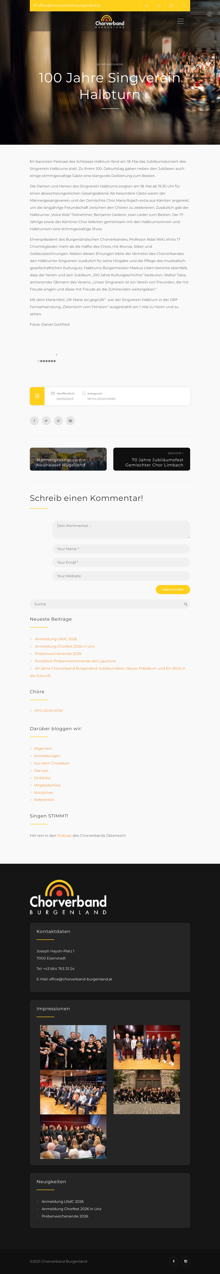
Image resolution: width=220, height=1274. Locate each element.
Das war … (42, 770)
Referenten (44, 800)
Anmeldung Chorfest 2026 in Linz (65, 646)
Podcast (64, 835)
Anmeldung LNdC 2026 (56, 639)
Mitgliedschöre (112, 64)
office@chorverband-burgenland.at (80, 979)
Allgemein (43, 748)
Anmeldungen (47, 756)
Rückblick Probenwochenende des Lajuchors (75, 661)
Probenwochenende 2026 (58, 654)
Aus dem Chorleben (52, 763)
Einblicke (42, 778)
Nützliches (43, 792)
